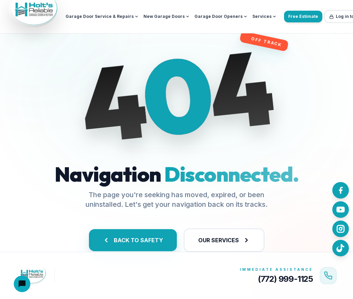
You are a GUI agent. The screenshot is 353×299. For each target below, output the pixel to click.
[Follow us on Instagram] (340, 229)
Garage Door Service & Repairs (102, 16)
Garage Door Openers (221, 16)
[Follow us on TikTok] (340, 248)
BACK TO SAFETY (133, 240)
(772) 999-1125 (285, 279)
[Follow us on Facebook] (340, 190)
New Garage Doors (166, 16)
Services (264, 16)
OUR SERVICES (224, 240)
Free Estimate (303, 16)
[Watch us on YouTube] (340, 209)
